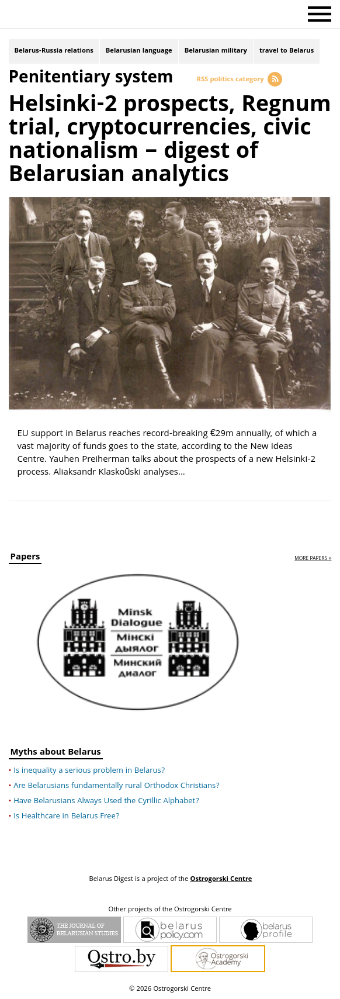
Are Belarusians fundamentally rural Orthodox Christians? (116, 786)
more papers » (312, 559)
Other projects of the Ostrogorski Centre (169, 910)
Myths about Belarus (56, 753)
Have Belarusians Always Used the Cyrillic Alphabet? (106, 801)
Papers (25, 558)
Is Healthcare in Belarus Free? (66, 816)
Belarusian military (216, 51)
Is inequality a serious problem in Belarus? (89, 771)
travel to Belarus (286, 51)
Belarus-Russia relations (54, 51)
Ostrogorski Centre (221, 879)
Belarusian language (139, 51)
